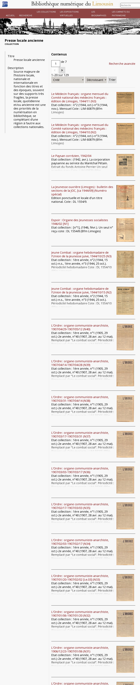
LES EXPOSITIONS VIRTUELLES (69, 13)
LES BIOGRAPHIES (98, 13)
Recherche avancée (122, 64)
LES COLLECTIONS (46, 11)
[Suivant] (62, 70)
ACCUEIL (10, 15)
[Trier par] (67, 80)
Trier (112, 80)
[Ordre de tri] (96, 80)
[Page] (55, 63)
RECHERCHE (25, 15)
